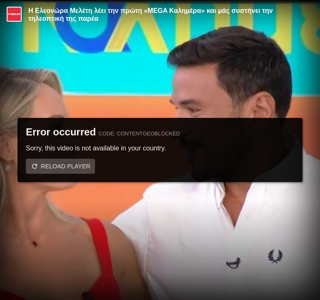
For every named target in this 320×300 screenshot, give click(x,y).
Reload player (65, 166)
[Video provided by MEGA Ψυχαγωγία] (14, 14)
